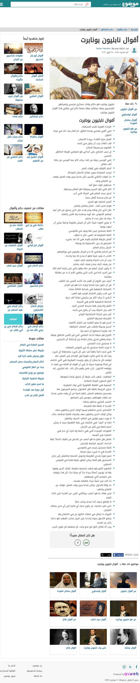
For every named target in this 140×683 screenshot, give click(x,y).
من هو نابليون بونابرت (130, 130)
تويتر (109, 554)
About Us (38, 676)
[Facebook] (136, 667)
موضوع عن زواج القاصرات (31, 373)
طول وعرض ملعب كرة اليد (31, 356)
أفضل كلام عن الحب (34, 395)
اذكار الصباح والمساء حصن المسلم (27, 362)
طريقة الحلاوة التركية (33, 379)
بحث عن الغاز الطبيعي (33, 367)
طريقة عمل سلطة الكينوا (31, 350)
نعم (86, 542)
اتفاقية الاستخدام (7, 671)
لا (78, 542)
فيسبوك (120, 554)
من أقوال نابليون (128, 109)
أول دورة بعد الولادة (33, 390)
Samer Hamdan (103, 49)
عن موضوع (37, 666)
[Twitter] (130, 667)
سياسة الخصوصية (34, 671)
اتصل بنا (11, 666)
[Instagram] (124, 667)
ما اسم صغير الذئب (34, 384)
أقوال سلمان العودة (130, 121)
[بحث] (87, 4)
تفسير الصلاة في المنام (32, 345)
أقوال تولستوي (129, 114)
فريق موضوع (9, 676)
